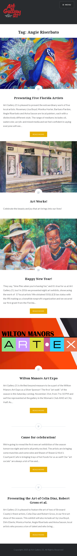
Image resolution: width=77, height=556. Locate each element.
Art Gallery (36, 549)
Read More (38, 134)
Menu (68, 5)
